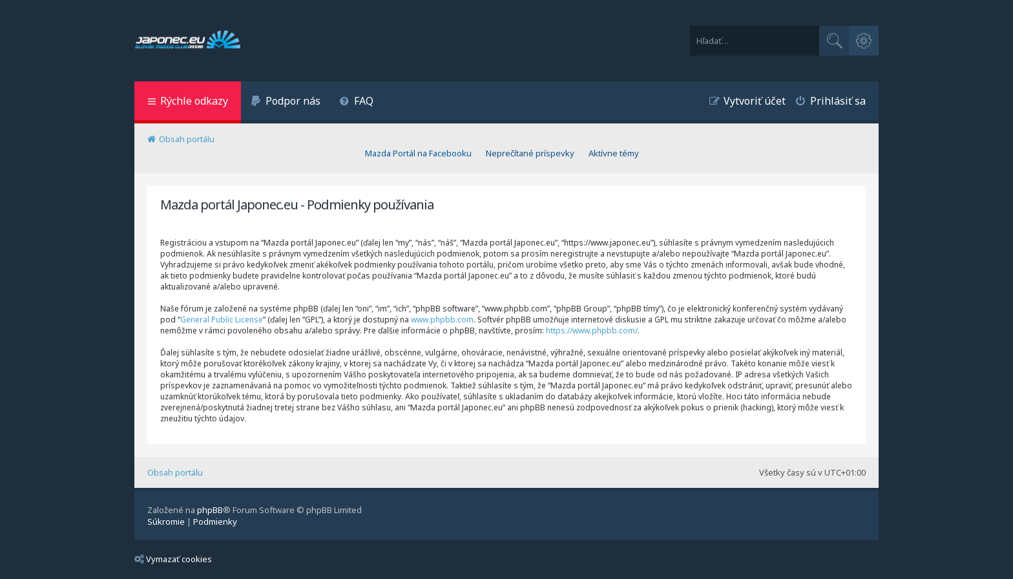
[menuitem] (285, 102)
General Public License (221, 319)
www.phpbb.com (442, 319)
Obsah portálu (175, 472)
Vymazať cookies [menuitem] (173, 559)
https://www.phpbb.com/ (592, 330)
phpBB (210, 510)
